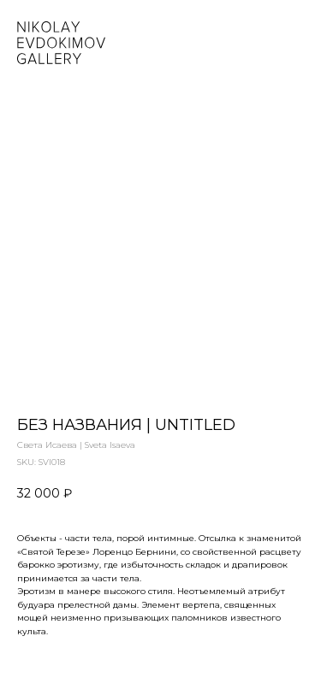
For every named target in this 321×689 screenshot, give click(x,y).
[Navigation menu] (294, 43)
